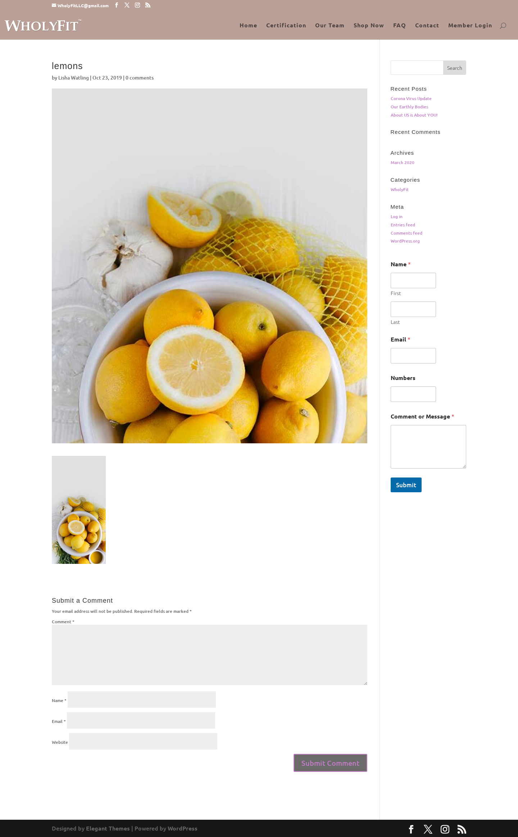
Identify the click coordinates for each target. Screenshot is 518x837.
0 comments (140, 77)
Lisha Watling (73, 77)
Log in (397, 216)
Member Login (470, 26)
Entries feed (403, 225)
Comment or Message (422, 416)
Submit (406, 485)
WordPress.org (405, 241)
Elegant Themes (108, 828)
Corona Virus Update (411, 98)
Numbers (403, 377)
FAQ (399, 26)
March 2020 (402, 162)
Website (60, 742)
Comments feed (406, 233)
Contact (427, 26)
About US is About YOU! (414, 115)
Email (59, 721)
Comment (63, 622)
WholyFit (400, 189)
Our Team (330, 26)
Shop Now (369, 26)
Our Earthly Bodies (409, 107)
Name (59, 700)
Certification (286, 26)
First (396, 293)
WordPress (182, 828)
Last (395, 322)
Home (248, 26)
